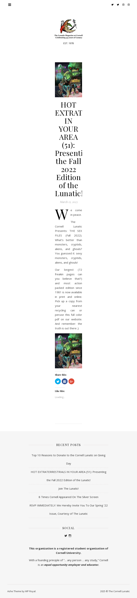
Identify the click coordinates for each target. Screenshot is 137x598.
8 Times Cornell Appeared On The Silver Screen (68, 497)
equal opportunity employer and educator (71, 564)
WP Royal (30, 591)
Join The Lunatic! (68, 488)
